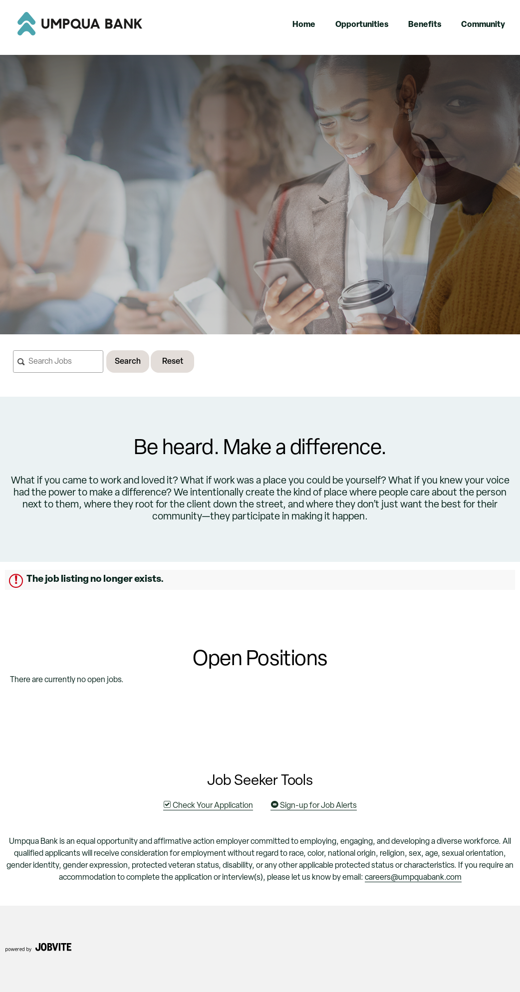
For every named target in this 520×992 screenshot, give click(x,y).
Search (128, 362)
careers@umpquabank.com (413, 878)
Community (483, 25)
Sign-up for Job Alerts (313, 806)
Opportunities (361, 25)
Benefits (424, 25)
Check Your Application (208, 806)
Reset (172, 362)
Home (303, 25)
